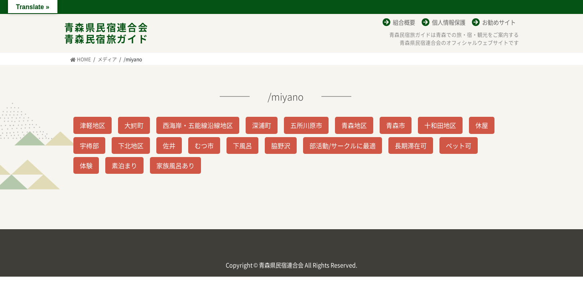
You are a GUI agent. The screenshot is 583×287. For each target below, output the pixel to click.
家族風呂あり (175, 165)
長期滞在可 (411, 145)
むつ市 (204, 145)
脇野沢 (280, 145)
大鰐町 (134, 125)
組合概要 (404, 22)
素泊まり (124, 165)
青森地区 (354, 125)
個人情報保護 (448, 22)
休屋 (481, 125)
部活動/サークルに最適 (342, 145)
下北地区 (131, 145)
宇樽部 (89, 145)
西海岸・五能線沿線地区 (198, 125)
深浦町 (261, 125)
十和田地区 (440, 125)
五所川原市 (306, 125)
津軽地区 (92, 125)
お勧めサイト (499, 22)
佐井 (169, 145)
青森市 (395, 125)
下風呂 (242, 145)
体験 (86, 165)
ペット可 (458, 145)
